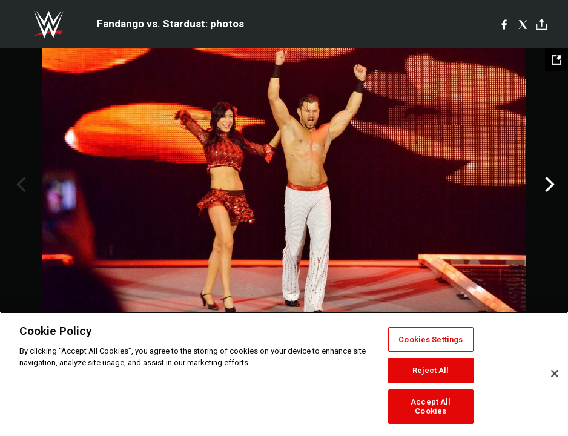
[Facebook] (504, 24)
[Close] (554, 373)
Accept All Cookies (431, 406)
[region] (284, 374)
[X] (523, 24)
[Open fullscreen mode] (556, 59)
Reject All (430, 370)
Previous (19, 185)
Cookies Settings (430, 339)
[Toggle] (541, 24)
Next (548, 185)
